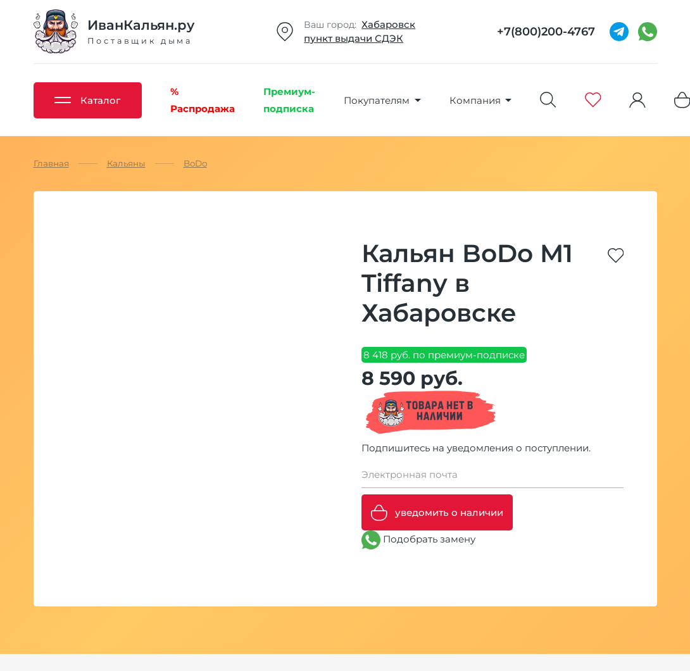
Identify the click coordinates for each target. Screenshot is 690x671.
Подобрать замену (418, 539)
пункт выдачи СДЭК (353, 38)
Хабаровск (388, 24)
